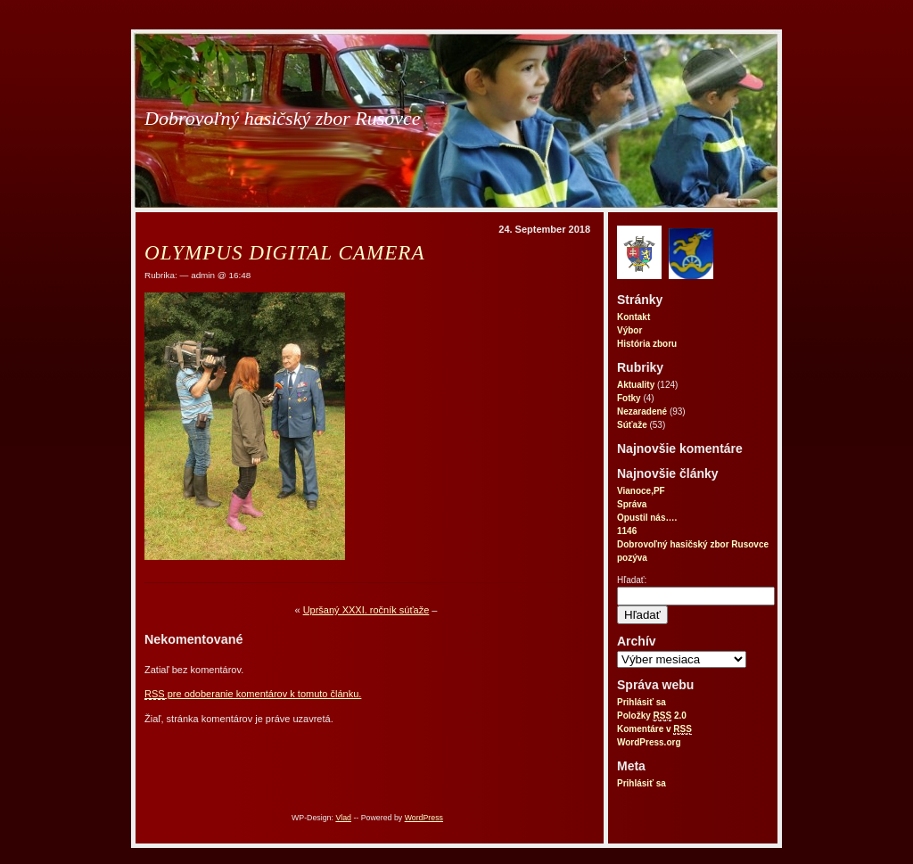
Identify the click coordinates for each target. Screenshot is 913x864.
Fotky (629, 398)
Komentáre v (654, 729)
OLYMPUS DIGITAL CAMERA (284, 252)
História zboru (647, 344)
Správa (631, 504)
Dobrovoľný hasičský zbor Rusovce (282, 118)
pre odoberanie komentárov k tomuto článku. (252, 694)
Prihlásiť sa (641, 702)
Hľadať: (631, 580)
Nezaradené (642, 411)
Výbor (629, 330)
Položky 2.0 (652, 716)
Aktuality (635, 385)
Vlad (343, 817)
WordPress (424, 817)
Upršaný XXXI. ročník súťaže (366, 610)
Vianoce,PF (641, 491)
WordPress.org (649, 742)
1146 (627, 531)
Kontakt (633, 317)
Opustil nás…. (647, 518)
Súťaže (632, 425)
